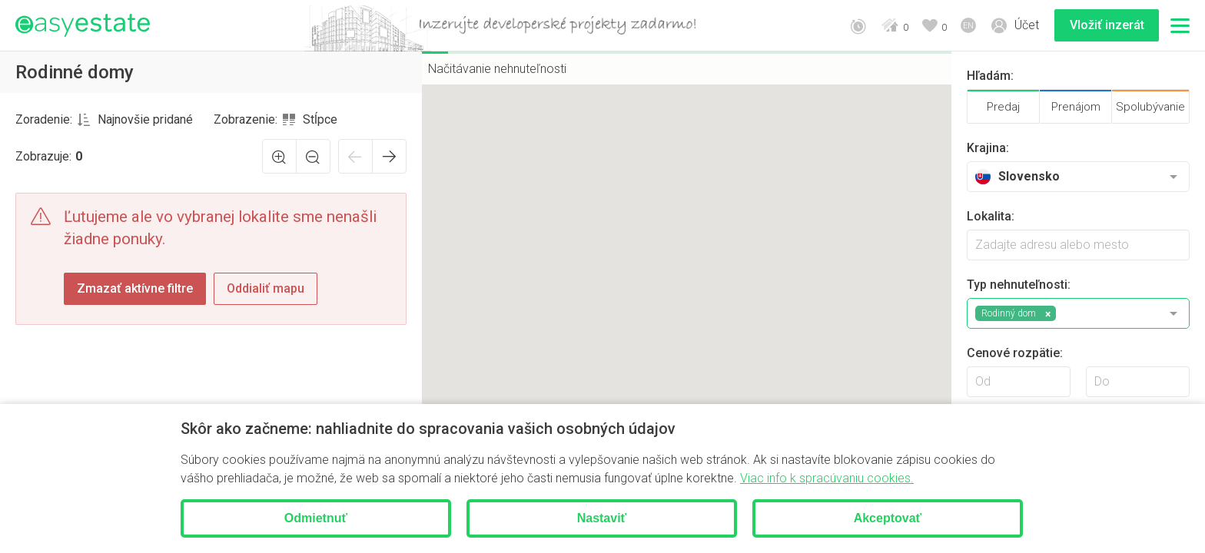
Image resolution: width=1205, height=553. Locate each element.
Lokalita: (990, 216)
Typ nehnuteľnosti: (1019, 284)
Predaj (1003, 107)
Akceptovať (888, 518)
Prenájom (1075, 107)
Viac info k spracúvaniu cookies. (827, 478)
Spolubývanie (1150, 107)
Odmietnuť (315, 518)
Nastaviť (602, 518)
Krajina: (988, 148)
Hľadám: (990, 75)
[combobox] (135, 119)
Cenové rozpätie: (1015, 353)
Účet (1026, 25)
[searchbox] (1078, 245)
